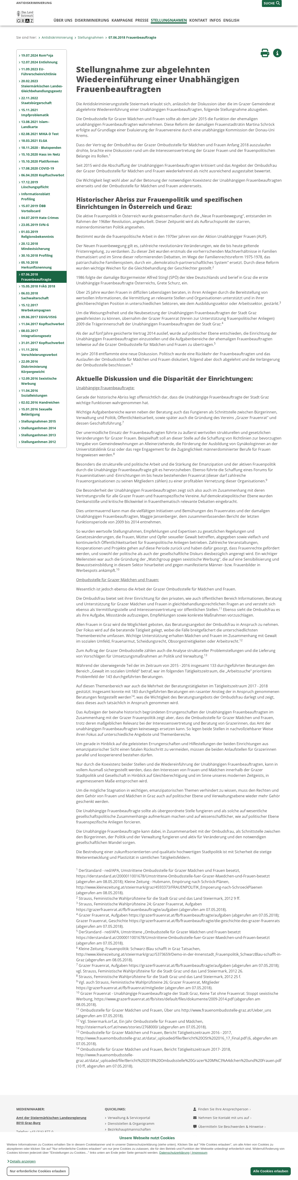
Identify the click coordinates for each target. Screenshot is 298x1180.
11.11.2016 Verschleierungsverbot (39, 352)
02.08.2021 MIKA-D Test (40, 134)
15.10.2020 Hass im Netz (40, 154)
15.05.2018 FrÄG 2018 (38, 286)
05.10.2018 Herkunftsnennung (36, 265)
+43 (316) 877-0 (41, 1131)
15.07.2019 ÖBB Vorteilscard (33, 208)
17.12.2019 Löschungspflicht (35, 184)
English (231, 20)
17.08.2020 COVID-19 (37, 168)
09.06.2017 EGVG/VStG (39, 317)
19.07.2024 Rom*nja (37, 55)
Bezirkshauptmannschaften (129, 1129)
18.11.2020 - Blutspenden (41, 147)
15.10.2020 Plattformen (39, 161)
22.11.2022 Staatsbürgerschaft (36, 100)
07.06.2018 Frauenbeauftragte (130, 37)
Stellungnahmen (169, 20)
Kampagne (122, 20)
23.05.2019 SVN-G (35, 224)
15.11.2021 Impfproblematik (35, 112)
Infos (215, 20)
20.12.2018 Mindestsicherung (35, 246)
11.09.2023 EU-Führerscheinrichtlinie (38, 71)
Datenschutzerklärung (174, 1152)
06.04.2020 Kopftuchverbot (42, 175)
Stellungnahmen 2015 (38, 421)
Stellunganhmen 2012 (38, 442)
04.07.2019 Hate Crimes (40, 217)
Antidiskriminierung (55, 37)
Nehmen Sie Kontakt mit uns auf (222, 1117)
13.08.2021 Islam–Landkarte (35, 124)
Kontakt (198, 20)
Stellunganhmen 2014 (38, 428)
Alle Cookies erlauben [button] (270, 1171)
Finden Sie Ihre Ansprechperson (222, 1109)
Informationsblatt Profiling (35, 196)
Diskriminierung (92, 20)
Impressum (199, 1152)
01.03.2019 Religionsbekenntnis (37, 234)
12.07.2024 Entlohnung (39, 62)
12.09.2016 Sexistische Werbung (39, 381)
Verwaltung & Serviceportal (129, 1117)
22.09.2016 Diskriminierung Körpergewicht (34, 366)
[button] (21, 1161)
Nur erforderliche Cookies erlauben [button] (38, 1171)
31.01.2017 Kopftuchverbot (42, 343)
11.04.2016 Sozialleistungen (34, 393)
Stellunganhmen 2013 (38, 435)
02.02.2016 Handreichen (40, 402)
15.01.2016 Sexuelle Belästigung (36, 411)
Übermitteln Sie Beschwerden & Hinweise (229, 1126)
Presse (142, 20)
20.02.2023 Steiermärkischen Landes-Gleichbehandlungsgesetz (42, 86)
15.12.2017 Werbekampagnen (36, 307)
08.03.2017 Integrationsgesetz (36, 333)
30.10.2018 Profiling (37, 255)
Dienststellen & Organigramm (131, 1123)
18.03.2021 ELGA (34, 140)
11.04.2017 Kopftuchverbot (42, 324)
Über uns (63, 20)
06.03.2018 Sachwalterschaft (35, 295)
